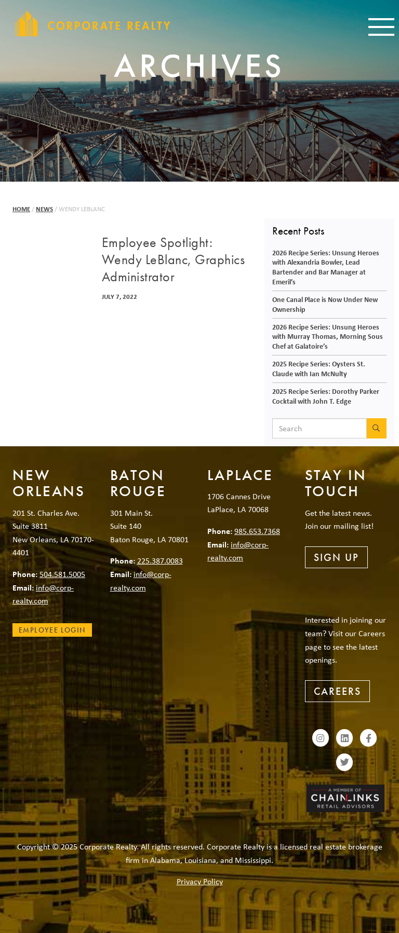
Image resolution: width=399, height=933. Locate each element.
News (44, 208)
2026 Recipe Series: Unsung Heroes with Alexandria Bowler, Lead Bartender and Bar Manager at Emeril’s (325, 267)
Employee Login (52, 630)
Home (21, 208)
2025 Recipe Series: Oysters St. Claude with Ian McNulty (318, 368)
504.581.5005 (62, 574)
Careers (337, 691)
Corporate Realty (93, 23)
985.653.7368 (257, 531)
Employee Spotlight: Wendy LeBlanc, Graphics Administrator (173, 260)
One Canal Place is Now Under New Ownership (325, 304)
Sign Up (336, 557)
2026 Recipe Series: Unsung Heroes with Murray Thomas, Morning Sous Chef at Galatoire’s (327, 336)
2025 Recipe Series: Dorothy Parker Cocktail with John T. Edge (325, 396)
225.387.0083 (160, 560)
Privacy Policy (200, 881)
